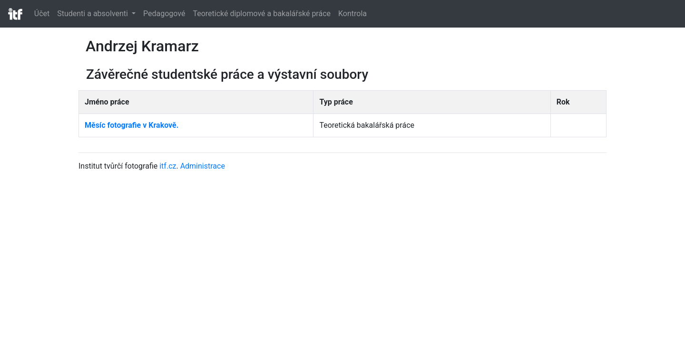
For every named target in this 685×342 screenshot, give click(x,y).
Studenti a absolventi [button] (93, 13)
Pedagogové (164, 13)
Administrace (202, 166)
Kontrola (352, 13)
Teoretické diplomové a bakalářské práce (262, 13)
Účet (41, 13)
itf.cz (167, 166)
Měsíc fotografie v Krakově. (131, 125)
